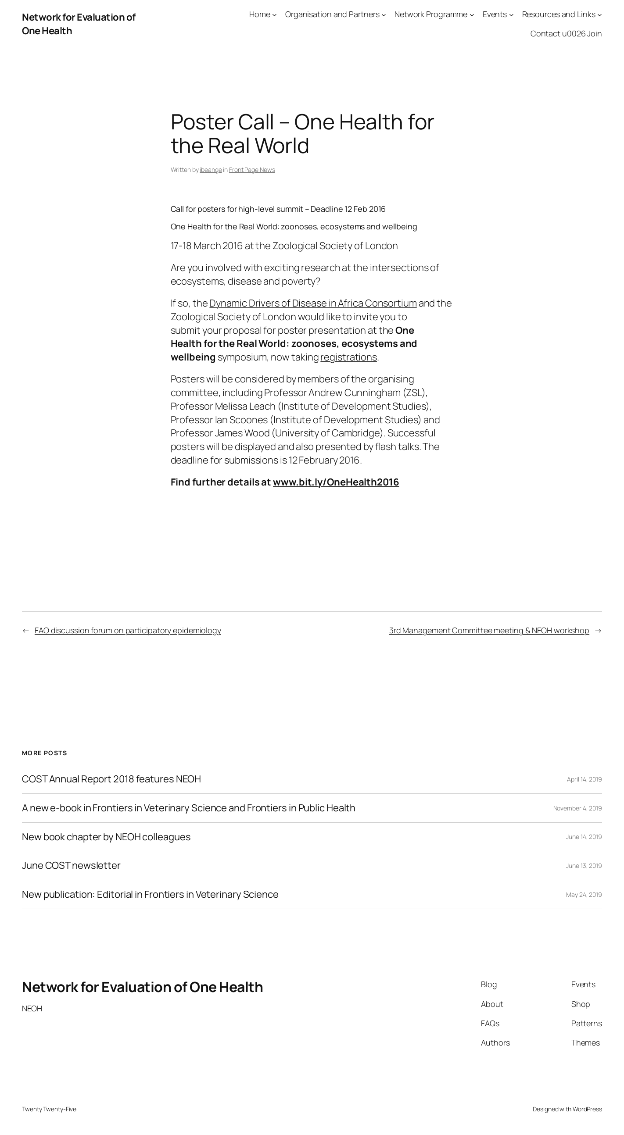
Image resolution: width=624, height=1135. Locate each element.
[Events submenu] (511, 14)
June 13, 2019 (584, 865)
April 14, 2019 (584, 779)
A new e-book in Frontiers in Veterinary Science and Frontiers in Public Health (188, 808)
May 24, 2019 (584, 894)
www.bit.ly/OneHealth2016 (336, 482)
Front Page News (252, 169)
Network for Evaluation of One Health (142, 986)
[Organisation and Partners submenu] (383, 14)
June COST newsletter (71, 865)
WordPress (587, 1109)
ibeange (211, 169)
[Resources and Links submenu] (599, 14)
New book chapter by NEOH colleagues (106, 837)
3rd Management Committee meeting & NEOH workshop (489, 630)
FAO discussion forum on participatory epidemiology (128, 630)
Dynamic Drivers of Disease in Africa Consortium (312, 303)
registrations (348, 357)
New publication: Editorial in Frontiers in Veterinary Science (150, 894)
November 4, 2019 (577, 808)
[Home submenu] (274, 14)
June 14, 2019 (584, 836)
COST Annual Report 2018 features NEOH (111, 779)
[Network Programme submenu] (472, 14)
